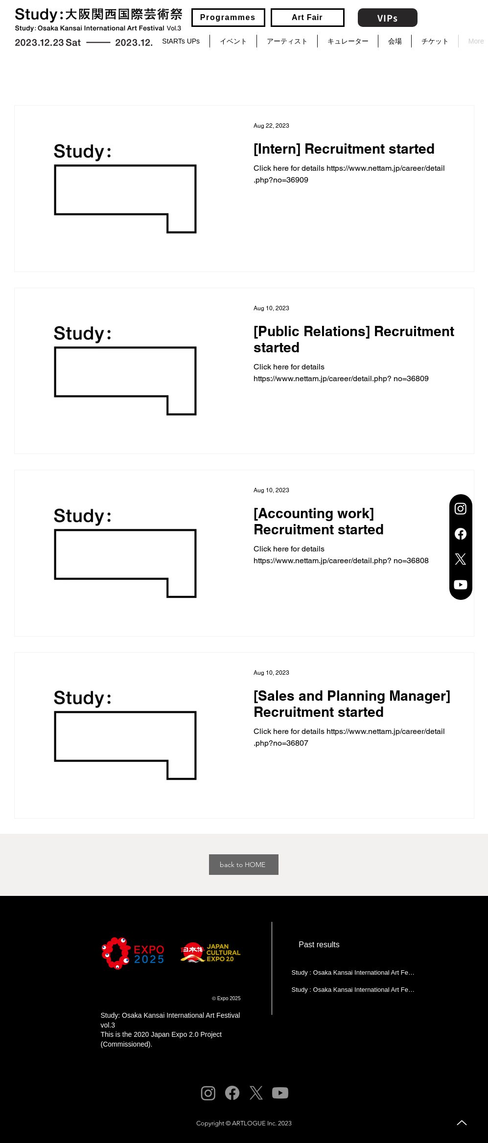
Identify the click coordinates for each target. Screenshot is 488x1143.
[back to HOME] (244, 864)
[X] (460, 559)
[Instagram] (460, 508)
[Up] (461, 1122)
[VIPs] (388, 17)
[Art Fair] (308, 17)
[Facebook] (460, 534)
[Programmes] (228, 17)
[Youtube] (460, 585)
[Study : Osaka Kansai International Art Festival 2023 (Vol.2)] (353, 989)
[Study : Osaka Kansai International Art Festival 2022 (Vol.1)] (353, 972)
